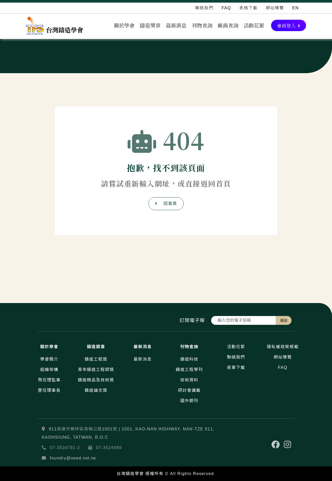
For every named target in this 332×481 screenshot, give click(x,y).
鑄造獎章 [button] (150, 25)
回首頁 (166, 203)
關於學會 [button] (124, 25)
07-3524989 (109, 447)
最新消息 (176, 25)
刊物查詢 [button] (202, 25)
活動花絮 (254, 25)
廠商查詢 (228, 25)
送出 (283, 320)
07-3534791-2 (65, 447)
